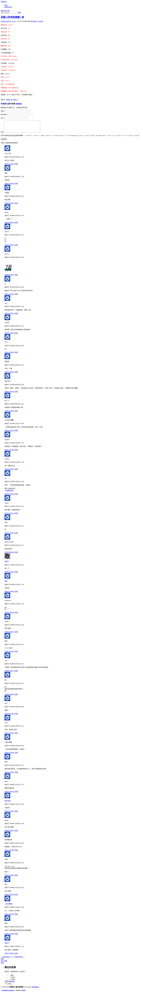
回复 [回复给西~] (16, 696)
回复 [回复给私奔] (16, 594)
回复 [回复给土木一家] (16, 166)
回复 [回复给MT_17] (16, 413)
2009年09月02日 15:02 (8, 21)
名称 (3, 111)
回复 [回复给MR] (16, 897)
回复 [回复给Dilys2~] (16, 247)
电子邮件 (4, 114)
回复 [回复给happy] (16, 833)
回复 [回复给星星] (16, 186)
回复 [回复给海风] (16, 774)
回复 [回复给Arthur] (16, 515)
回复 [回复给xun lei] (16, 277)
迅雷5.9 (15, 99)
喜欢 (12, 977)
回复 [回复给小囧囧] (16, 205)
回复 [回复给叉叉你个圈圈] (16, 433)
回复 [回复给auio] (16, 673)
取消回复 (19, 104)
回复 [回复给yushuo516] (16, 615)
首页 (6, 5)
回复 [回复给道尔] (16, 535)
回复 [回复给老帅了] (16, 574)
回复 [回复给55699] (16, 634)
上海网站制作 (9, 493)
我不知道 (8, 803)
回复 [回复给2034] (16, 735)
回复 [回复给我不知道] (16, 813)
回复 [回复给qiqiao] (16, 225)
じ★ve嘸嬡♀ (9, 906)
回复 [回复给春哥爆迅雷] (16, 852)
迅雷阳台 (4, 1)
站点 (2, 118)
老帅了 (7, 563)
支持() (7, 166)
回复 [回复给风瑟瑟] (16, 374)
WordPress (35, 989)
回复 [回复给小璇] (16, 877)
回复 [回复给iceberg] (16, 471)
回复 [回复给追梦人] (16, 955)
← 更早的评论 (5, 959)
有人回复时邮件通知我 (10, 145)
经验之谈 (9, 99)
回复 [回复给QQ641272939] (16, 554)
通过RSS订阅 (5, 10)
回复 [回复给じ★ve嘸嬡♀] (16, 916)
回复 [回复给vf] (16, 296)
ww (6, 480)
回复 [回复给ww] (16, 496)
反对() (12, 166)
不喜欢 (13, 981)
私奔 (6, 583)
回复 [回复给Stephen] (16, 452)
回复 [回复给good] (16, 794)
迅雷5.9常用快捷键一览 (12, 17)
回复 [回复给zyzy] (16, 315)
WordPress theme (8, 992)
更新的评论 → (20, 959)
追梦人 (7, 945)
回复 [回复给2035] (16, 716)
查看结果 (12, 983)
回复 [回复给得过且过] (16, 394)
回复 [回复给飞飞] (16, 354)
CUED (23, 992)
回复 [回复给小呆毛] (16, 335)
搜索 (19, 12)
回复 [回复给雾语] (16, 936)
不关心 (13, 979)
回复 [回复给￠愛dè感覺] (16, 755)
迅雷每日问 (8, 7)
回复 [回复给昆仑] (16, 654)
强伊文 (34, 21)
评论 (40, 21)
